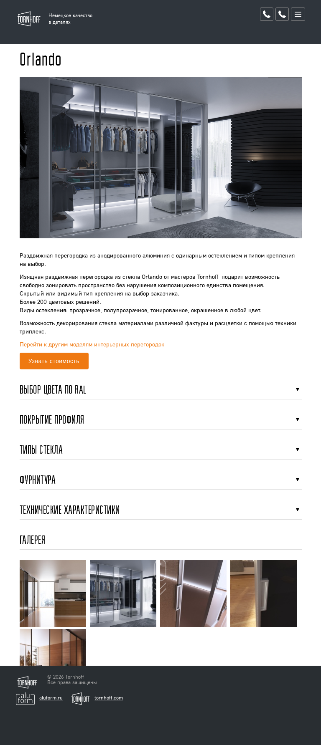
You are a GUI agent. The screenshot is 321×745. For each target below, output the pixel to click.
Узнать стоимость (53, 361)
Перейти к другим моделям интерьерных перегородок (92, 344)
